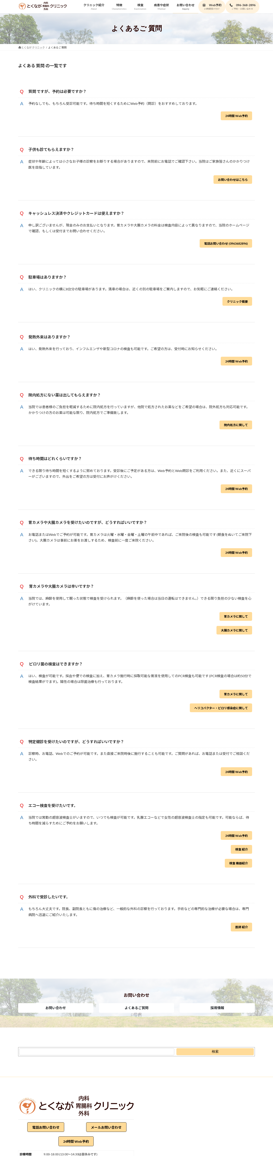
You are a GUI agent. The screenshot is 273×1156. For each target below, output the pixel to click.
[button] (55, 1008)
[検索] (215, 1051)
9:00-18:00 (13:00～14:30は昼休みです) (70, 1154)
